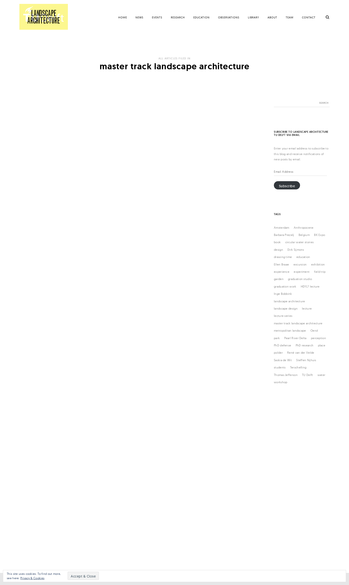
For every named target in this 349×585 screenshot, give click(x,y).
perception (318, 338)
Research (178, 17)
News (139, 17)
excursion (300, 264)
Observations (228, 17)
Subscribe (287, 186)
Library (253, 17)
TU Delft (307, 375)
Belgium (304, 235)
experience (281, 271)
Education (201, 17)
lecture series (283, 316)
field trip (320, 271)
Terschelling (298, 367)
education (303, 257)
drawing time (283, 257)
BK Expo (319, 235)
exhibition (318, 264)
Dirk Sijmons (295, 249)
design (278, 249)
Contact (309, 17)
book (277, 242)
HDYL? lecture (310, 286)
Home (122, 17)
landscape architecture (289, 301)
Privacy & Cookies (32, 578)
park (277, 338)
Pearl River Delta (295, 338)
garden (279, 279)
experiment (301, 271)
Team (289, 17)
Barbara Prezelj (284, 235)
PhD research (305, 345)
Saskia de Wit (283, 360)
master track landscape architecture (298, 323)
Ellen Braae (281, 264)
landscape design (286, 308)
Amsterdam (281, 227)
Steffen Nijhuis (306, 360)
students (280, 367)
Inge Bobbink (283, 294)
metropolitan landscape (290, 330)
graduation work (285, 286)
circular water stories (299, 242)
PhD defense (282, 345)
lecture (307, 308)
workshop (280, 382)
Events (157, 17)
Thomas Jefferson (286, 375)
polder (278, 352)
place (321, 345)
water (321, 375)
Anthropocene (304, 227)
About (272, 17)
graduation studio (300, 279)
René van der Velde (300, 352)
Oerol (314, 330)
